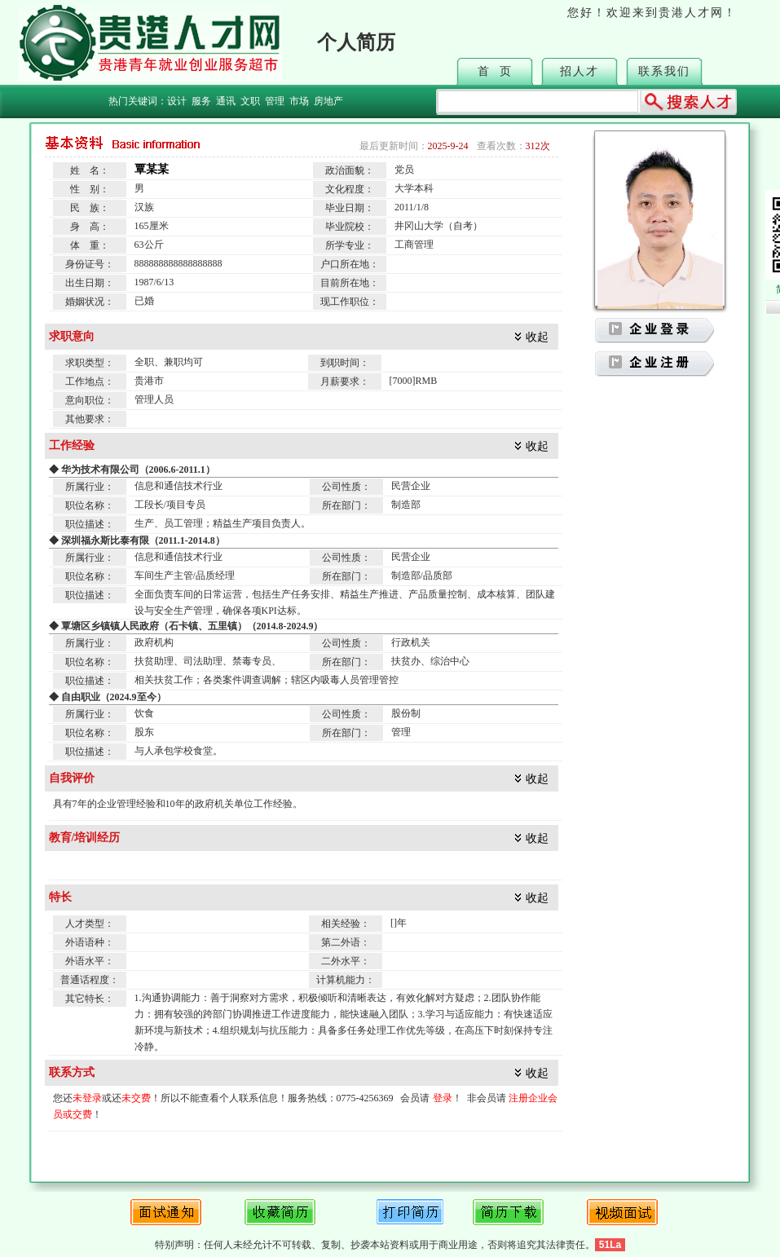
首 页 (495, 71)
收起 (537, 337)
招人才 (579, 71)
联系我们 (664, 71)
